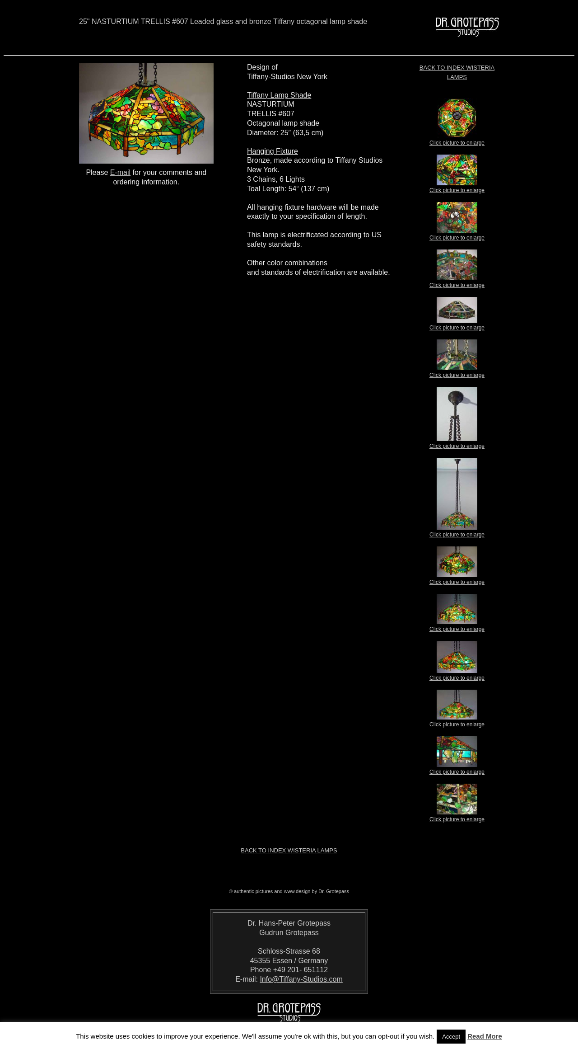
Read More (484, 1036)
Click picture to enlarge (457, 140)
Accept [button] (451, 1036)
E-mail (120, 172)
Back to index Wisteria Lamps (289, 850)
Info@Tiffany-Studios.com (301, 979)
